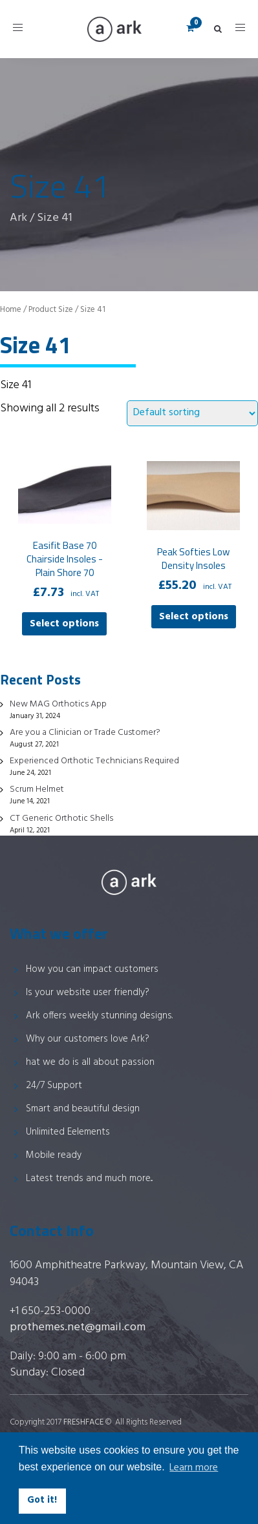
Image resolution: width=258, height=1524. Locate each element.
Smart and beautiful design (83, 1109)
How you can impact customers (92, 969)
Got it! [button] (42, 1500)
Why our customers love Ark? (87, 1039)
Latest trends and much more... (89, 1178)
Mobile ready (53, 1155)
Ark (18, 218)
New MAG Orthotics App (58, 704)
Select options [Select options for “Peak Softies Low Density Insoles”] (193, 616)
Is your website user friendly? (87, 992)
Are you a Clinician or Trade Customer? (85, 732)
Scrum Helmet (37, 789)
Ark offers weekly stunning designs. (99, 1016)
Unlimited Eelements (68, 1132)
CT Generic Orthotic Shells (61, 818)
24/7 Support (54, 1085)
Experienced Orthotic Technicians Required (94, 761)
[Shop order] (192, 413)
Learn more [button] (193, 1467)
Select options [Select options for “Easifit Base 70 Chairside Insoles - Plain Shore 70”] (64, 623)
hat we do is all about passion (90, 1062)
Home (10, 309)
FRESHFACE (83, 1422)
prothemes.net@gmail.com (77, 1327)
